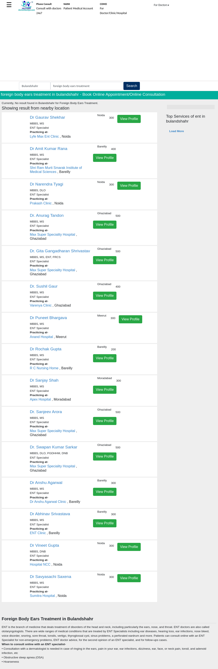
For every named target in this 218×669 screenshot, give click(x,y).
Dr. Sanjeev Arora (46, 411)
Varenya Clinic (41, 305)
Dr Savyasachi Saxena (50, 576)
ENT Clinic (38, 533)
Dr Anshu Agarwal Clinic (48, 502)
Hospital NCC (40, 564)
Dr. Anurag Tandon (47, 215)
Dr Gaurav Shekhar (47, 117)
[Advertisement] (109, 49)
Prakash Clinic (41, 203)
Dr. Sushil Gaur (43, 286)
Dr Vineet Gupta (44, 545)
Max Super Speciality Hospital (52, 234)
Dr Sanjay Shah (44, 380)
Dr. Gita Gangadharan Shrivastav (60, 251)
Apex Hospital (40, 399)
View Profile (129, 119)
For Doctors (162, 5)
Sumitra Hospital (42, 596)
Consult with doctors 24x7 (48, 9)
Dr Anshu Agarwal (46, 482)
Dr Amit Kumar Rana (48, 148)
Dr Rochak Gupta (45, 349)
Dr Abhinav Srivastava (50, 514)
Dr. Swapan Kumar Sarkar (53, 447)
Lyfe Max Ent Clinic (44, 136)
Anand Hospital (41, 337)
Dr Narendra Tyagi (46, 184)
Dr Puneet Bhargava (48, 317)
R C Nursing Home (44, 368)
